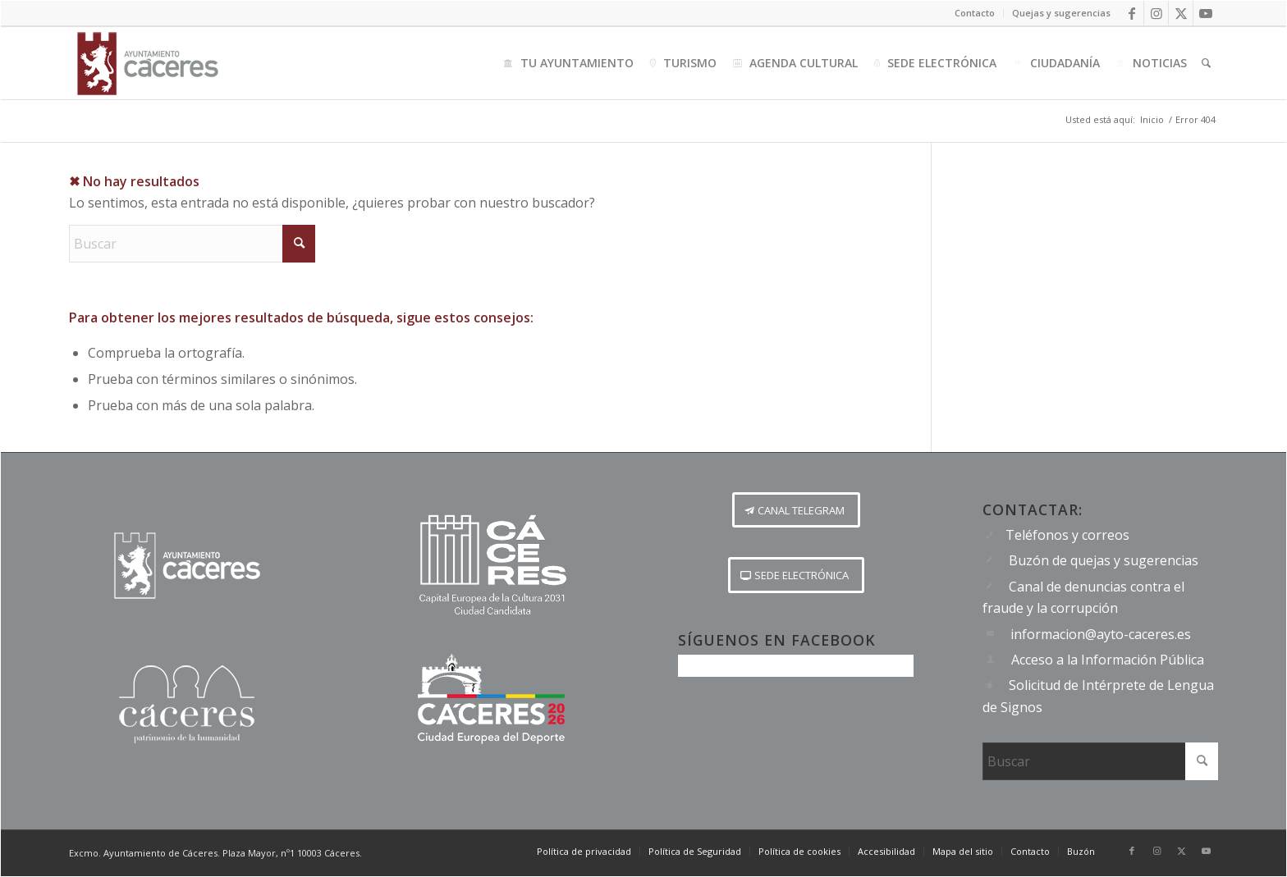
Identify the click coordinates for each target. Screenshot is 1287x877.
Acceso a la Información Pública (1107, 660)
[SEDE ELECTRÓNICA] (796, 575)
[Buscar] (1206, 63)
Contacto (975, 13)
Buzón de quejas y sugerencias (1103, 560)
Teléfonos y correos (1067, 535)
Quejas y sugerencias (1061, 13)
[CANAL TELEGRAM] (796, 510)
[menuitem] (975, 13)
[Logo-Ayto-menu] (148, 63)
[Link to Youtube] (1205, 13)
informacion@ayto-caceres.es (1100, 634)
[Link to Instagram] (1156, 13)
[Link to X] (1181, 13)
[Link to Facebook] (1131, 13)
